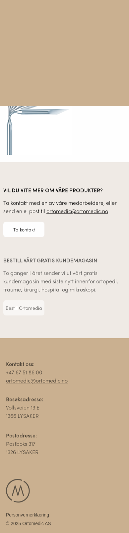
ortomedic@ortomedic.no (77, 211)
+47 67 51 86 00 (24, 373)
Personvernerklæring (27, 515)
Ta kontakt (24, 229)
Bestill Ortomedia (24, 308)
